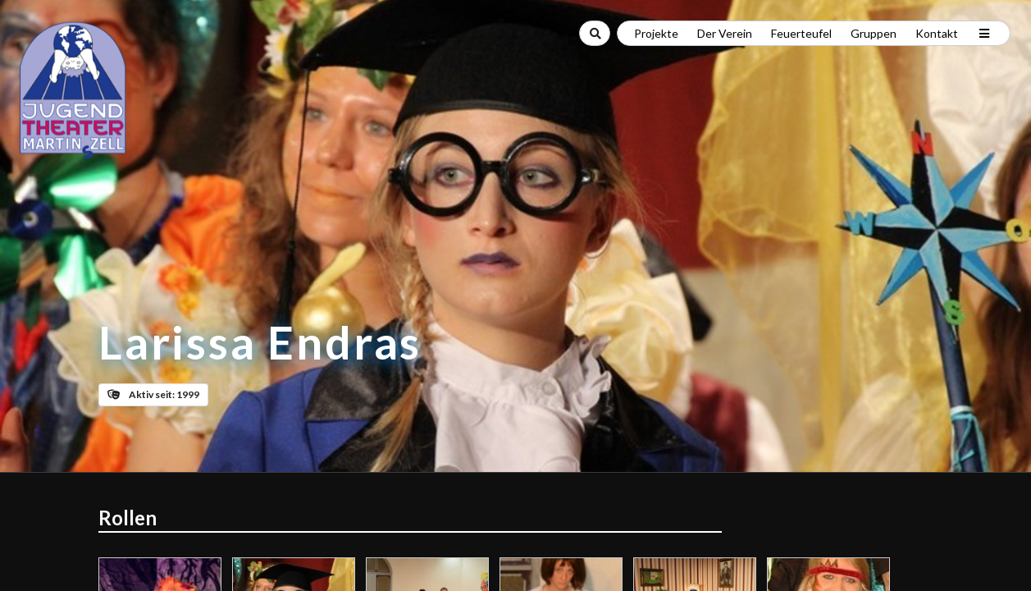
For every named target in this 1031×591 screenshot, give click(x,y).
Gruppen (873, 33)
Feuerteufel (801, 33)
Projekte (656, 33)
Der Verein (724, 33)
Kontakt (936, 33)
